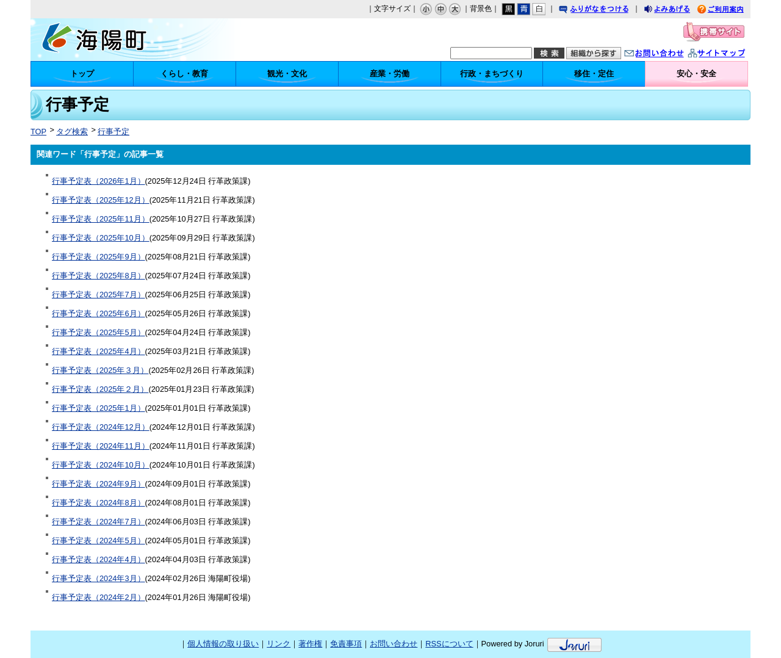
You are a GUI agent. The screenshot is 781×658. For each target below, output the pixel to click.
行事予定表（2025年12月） (100, 199)
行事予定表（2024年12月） (100, 427)
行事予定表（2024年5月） (98, 540)
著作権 (310, 643)
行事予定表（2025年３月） (100, 370)
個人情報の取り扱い (223, 643)
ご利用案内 (729, 10)
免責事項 (346, 643)
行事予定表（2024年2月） (98, 597)
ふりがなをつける (605, 10)
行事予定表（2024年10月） (100, 464)
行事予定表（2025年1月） (98, 408)
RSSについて (449, 643)
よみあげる (678, 10)
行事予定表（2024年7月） (98, 521)
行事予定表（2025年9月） (98, 256)
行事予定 (113, 131)
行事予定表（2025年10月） (100, 237)
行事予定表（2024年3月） (98, 578)
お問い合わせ (666, 54)
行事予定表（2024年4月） (98, 559)
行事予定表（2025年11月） (100, 218)
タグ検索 (72, 131)
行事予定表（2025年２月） (100, 389)
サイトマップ (729, 54)
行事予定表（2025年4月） (98, 351)
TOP (38, 131)
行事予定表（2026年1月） (98, 181)
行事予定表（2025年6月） (98, 313)
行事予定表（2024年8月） (98, 502)
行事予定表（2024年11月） (100, 445)
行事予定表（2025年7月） (98, 294)
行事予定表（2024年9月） (98, 483)
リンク (278, 643)
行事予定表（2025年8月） (98, 275)
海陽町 (135, 39)
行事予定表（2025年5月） (98, 332)
